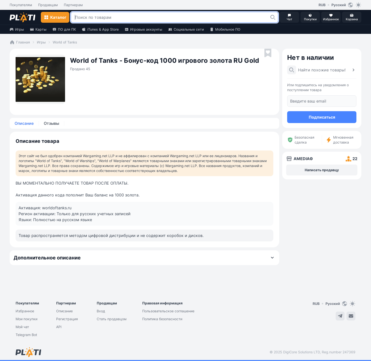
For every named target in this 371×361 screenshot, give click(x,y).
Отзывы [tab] (51, 123)
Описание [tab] (24, 123)
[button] (273, 17)
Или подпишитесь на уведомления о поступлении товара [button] (318, 87)
